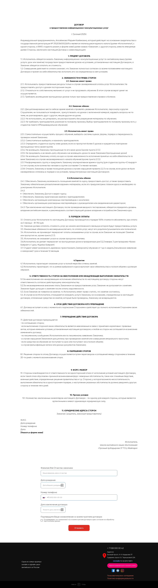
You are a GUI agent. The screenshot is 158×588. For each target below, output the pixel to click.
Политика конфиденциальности (120, 578)
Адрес (109, 552)
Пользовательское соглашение (120, 575)
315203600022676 (61, 43)
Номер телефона (49, 492)
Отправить (79, 528)
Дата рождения (48, 480)
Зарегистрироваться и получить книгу (122, 565)
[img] (122, 570)
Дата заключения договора (54, 504)
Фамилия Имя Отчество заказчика (57, 468)
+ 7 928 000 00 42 (115, 548)
